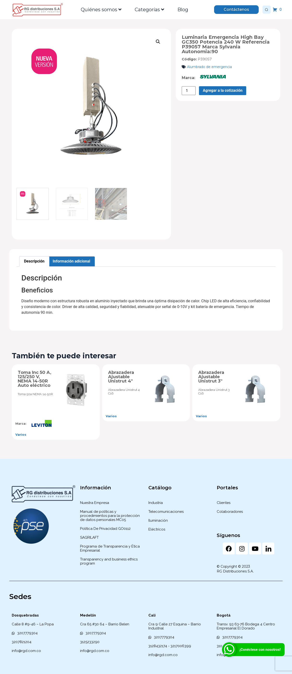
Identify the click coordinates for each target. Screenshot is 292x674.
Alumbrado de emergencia (209, 67)
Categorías (149, 9)
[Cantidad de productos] (189, 90)
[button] (158, 41)
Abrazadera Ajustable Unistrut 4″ (121, 377)
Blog (182, 9)
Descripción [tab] (34, 261)
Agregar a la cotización (222, 90)
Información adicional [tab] (71, 261)
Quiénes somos (101, 9)
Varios (20, 434)
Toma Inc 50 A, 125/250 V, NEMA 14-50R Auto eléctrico (34, 379)
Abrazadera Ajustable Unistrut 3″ (211, 377)
